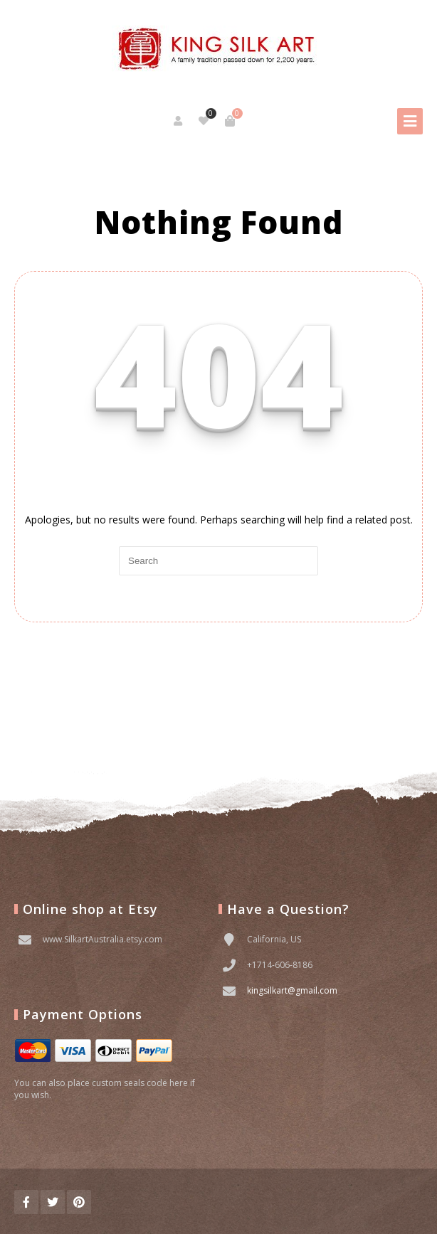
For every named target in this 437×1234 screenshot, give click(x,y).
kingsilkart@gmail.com (292, 990)
